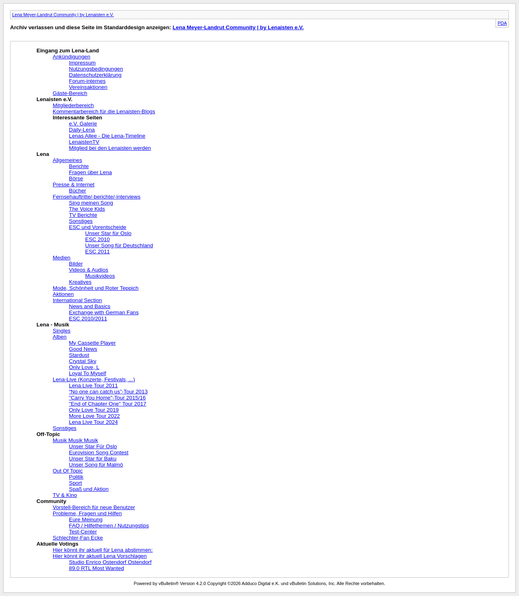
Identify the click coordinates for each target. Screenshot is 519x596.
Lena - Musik (52, 325)
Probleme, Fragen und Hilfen (87, 513)
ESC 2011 (97, 251)
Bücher (77, 191)
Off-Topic (48, 434)
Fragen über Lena (90, 172)
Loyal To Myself (87, 373)
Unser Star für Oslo (108, 233)
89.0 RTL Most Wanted (96, 568)
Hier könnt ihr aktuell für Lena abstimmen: (103, 550)
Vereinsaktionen (88, 87)
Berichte (79, 166)
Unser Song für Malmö (96, 465)
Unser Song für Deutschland (119, 245)
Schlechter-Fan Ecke (78, 538)
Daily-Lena (82, 130)
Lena (42, 154)
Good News (83, 349)
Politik (76, 477)
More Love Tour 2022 (94, 416)
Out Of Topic (68, 471)
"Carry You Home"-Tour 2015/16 (107, 398)
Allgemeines (67, 160)
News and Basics (89, 306)
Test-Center (83, 532)
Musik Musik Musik (75, 440)
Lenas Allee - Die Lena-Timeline (107, 136)
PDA (502, 23)
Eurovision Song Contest (99, 452)
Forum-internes (87, 81)
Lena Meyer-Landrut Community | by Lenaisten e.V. (63, 14)
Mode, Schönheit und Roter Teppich (96, 288)
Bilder (76, 264)
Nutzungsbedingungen (96, 69)
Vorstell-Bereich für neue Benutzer (94, 507)
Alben (59, 337)
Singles (62, 331)
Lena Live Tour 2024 (93, 422)
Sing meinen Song (91, 203)
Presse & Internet (73, 184)
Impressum (82, 63)
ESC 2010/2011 (88, 318)
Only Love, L (84, 367)
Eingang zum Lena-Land (67, 51)
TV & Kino (65, 495)
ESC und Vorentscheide (98, 227)
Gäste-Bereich (70, 93)
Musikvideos (100, 276)
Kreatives (80, 282)
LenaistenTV (84, 142)
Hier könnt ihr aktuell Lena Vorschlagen (100, 556)
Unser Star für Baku (92, 459)
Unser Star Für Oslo (93, 446)
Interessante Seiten (77, 117)
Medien (62, 258)
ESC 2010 (97, 239)
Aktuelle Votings (57, 544)
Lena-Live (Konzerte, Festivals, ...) (94, 379)
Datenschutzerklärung (95, 75)
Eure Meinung (86, 519)
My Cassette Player (92, 343)
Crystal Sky (82, 361)
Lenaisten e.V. (54, 99)
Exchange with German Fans (104, 312)
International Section (77, 300)
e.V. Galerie (83, 124)
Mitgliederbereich (73, 105)
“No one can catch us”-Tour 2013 (108, 392)
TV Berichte (83, 215)
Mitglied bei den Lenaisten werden (110, 148)
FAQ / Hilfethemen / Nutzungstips (109, 526)
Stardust (79, 355)
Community (51, 501)
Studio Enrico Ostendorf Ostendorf (110, 562)
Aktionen (63, 294)
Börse (76, 178)
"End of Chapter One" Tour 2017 (107, 404)
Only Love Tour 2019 (94, 410)
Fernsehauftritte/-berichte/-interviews (96, 197)
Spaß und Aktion (89, 489)
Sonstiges (81, 221)
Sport (75, 483)
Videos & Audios (88, 270)
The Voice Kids (87, 209)
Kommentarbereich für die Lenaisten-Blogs (104, 111)
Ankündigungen (71, 57)
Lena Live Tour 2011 (93, 385)
